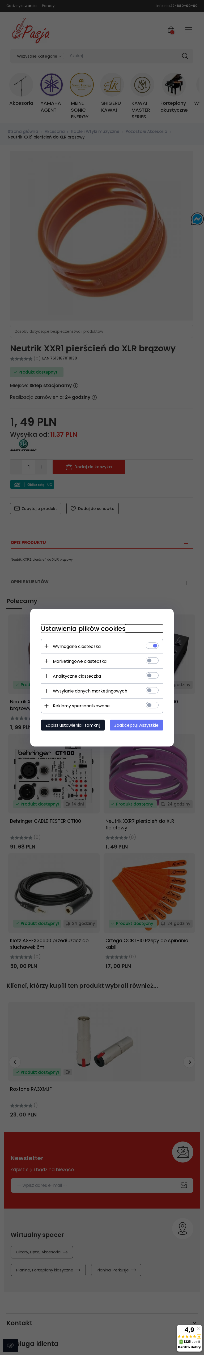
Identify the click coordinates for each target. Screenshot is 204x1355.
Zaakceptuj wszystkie (136, 725)
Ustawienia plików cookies (83, 628)
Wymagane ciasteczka (77, 646)
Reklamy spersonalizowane (81, 706)
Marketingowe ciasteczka (80, 661)
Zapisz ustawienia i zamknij (72, 725)
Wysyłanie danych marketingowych (90, 691)
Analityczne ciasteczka (77, 676)
